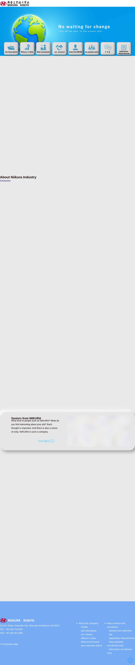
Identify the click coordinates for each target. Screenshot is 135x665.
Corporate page (10, 643)
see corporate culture (91, 644)
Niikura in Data (88, 637)
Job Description (89, 630)
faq (110, 633)
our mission (86, 633)
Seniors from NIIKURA (120, 630)
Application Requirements (122, 637)
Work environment (90, 641)
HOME (84, 626)
